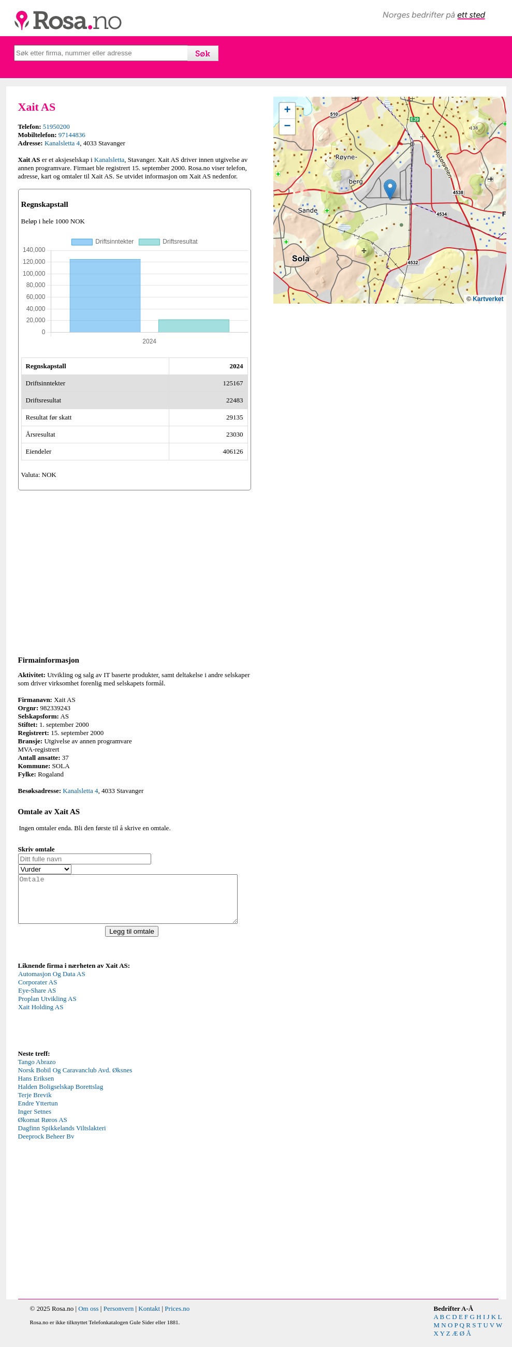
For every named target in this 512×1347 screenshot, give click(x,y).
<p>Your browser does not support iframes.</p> (95, 1018)
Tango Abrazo (37, 1071)
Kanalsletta (109, 159)
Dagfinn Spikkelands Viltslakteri (62, 1137)
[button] (390, 189)
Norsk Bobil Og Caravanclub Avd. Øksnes (75, 1079)
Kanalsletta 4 (62, 143)
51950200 (56, 126)
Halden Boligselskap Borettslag (61, 1096)
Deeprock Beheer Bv (46, 1145)
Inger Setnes (35, 1121)
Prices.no (177, 1318)
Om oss (88, 1318)
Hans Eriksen (36, 1087)
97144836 (71, 135)
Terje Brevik (35, 1104)
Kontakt (149, 1318)
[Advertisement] (134, 571)
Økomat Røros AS (42, 1129)
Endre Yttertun (38, 1112)
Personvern (119, 1318)
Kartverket (488, 299)
